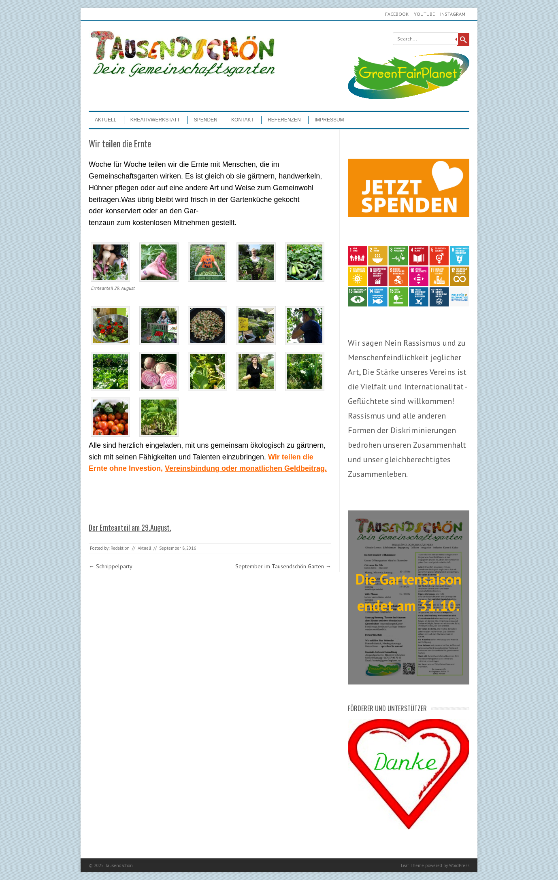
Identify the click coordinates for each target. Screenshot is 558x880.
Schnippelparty (110, 566)
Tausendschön (119, 865)
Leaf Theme (412, 865)
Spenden (205, 120)
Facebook (397, 14)
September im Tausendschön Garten (283, 566)
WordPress (459, 865)
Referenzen (284, 120)
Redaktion (120, 548)
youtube (424, 14)
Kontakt (242, 120)
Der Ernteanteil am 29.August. (130, 527)
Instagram (452, 14)
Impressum (329, 120)
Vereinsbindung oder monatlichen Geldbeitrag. (246, 468)
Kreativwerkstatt (155, 120)
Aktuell (105, 120)
